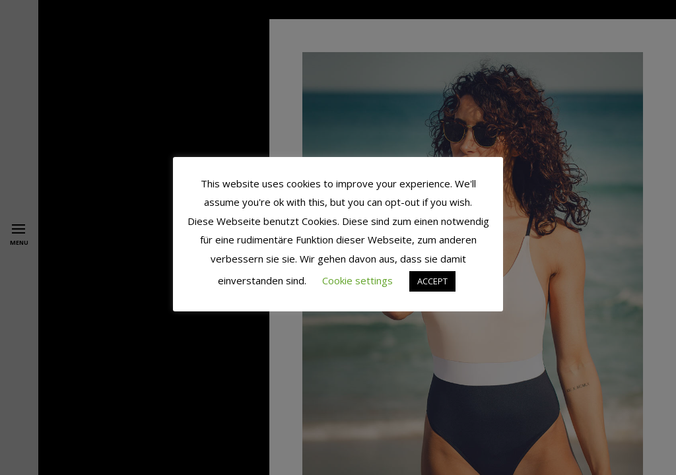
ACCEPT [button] (432, 281)
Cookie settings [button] (357, 280)
